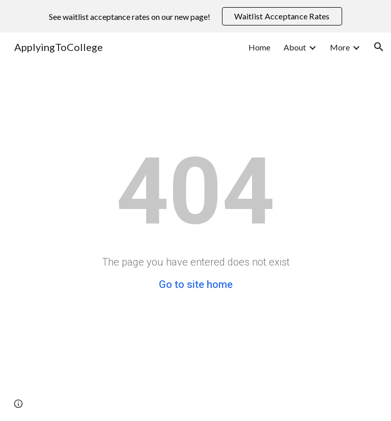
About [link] (295, 47)
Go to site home (196, 284)
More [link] (340, 47)
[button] (379, 47)
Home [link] (259, 47)
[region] (195, 16)
